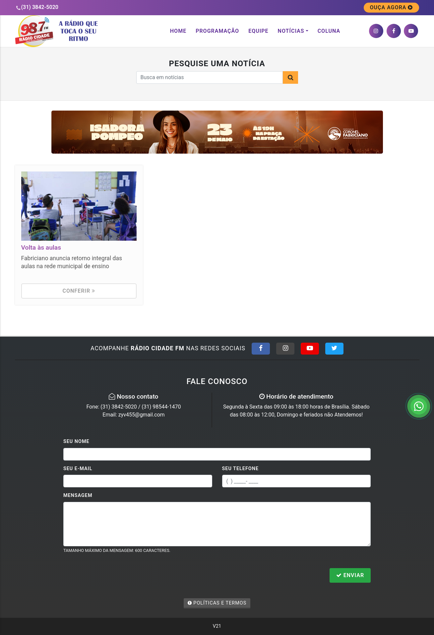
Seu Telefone (240, 468)
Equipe (258, 31)
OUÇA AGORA (391, 7)
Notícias (291, 31)
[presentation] (113, 576)
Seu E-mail (78, 468)
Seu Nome (76, 441)
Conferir (79, 291)
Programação (217, 31)
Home (178, 31)
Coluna (329, 31)
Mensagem (78, 495)
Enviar (350, 575)
